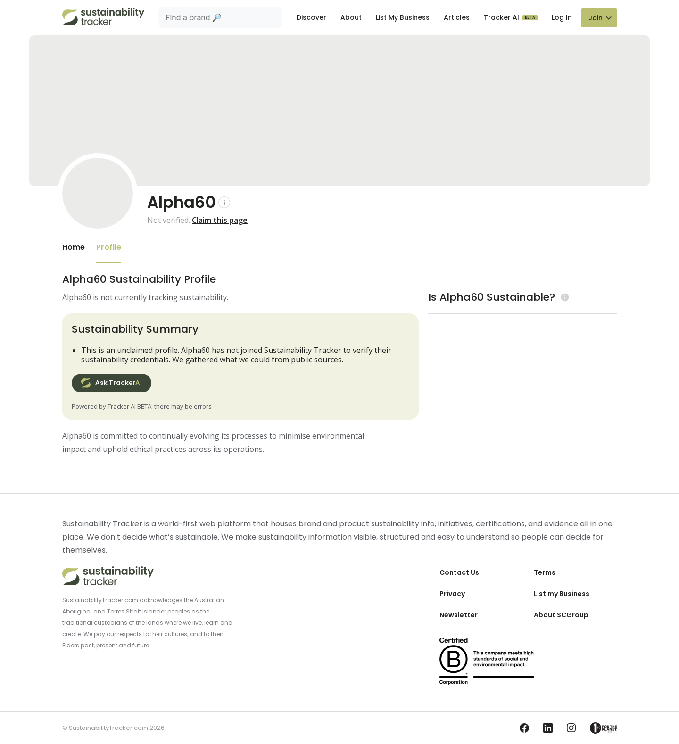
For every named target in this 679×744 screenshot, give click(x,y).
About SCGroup (561, 615)
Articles (457, 17)
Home (73, 247)
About (351, 17)
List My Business (403, 17)
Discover (311, 17)
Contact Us (459, 572)
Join (595, 18)
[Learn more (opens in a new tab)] (564, 297)
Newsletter (458, 615)
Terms (544, 572)
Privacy (452, 593)
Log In (562, 17)
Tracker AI (502, 17)
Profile (108, 247)
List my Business (561, 593)
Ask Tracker (111, 383)
